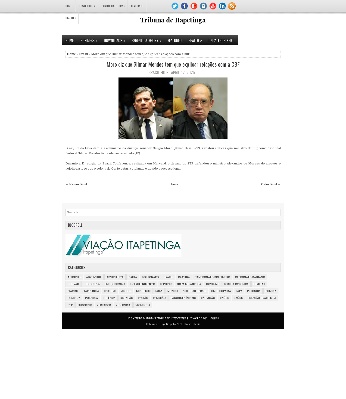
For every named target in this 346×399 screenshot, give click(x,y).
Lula (158, 291)
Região (143, 298)
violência (123, 305)
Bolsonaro (150, 277)
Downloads (88, 4)
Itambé (73, 291)
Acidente (74, 277)
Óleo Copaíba (221, 291)
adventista (115, 277)
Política (109, 298)
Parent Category (115, 4)
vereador (104, 305)
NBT (179, 324)
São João (208, 298)
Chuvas (73, 284)
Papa (239, 291)
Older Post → (271, 184)
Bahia (132, 277)
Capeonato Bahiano (250, 277)
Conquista (92, 284)
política (91, 298)
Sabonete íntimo (183, 298)
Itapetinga (91, 291)
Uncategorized (220, 40)
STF (70, 305)
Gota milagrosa (189, 284)
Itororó (110, 291)
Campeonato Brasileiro (212, 277)
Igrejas (259, 284)
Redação (126, 298)
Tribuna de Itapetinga (173, 19)
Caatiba (184, 277)
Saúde (238, 298)
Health (71, 16)
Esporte (166, 284)
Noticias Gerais (194, 291)
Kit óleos (143, 291)
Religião (159, 298)
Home (68, 6)
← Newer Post (76, 184)
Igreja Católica (236, 284)
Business (90, 39)
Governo (212, 284)
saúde (224, 298)
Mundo (172, 291)
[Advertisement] (139, 365)
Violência (142, 305)
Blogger (213, 318)
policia (270, 291)
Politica (74, 298)
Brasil (83, 54)
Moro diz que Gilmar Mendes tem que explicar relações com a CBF (173, 64)
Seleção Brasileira (262, 298)
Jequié (126, 291)
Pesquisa (254, 291)
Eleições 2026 (115, 284)
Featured (137, 6)
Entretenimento (142, 284)
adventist (94, 277)
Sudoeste (85, 305)
